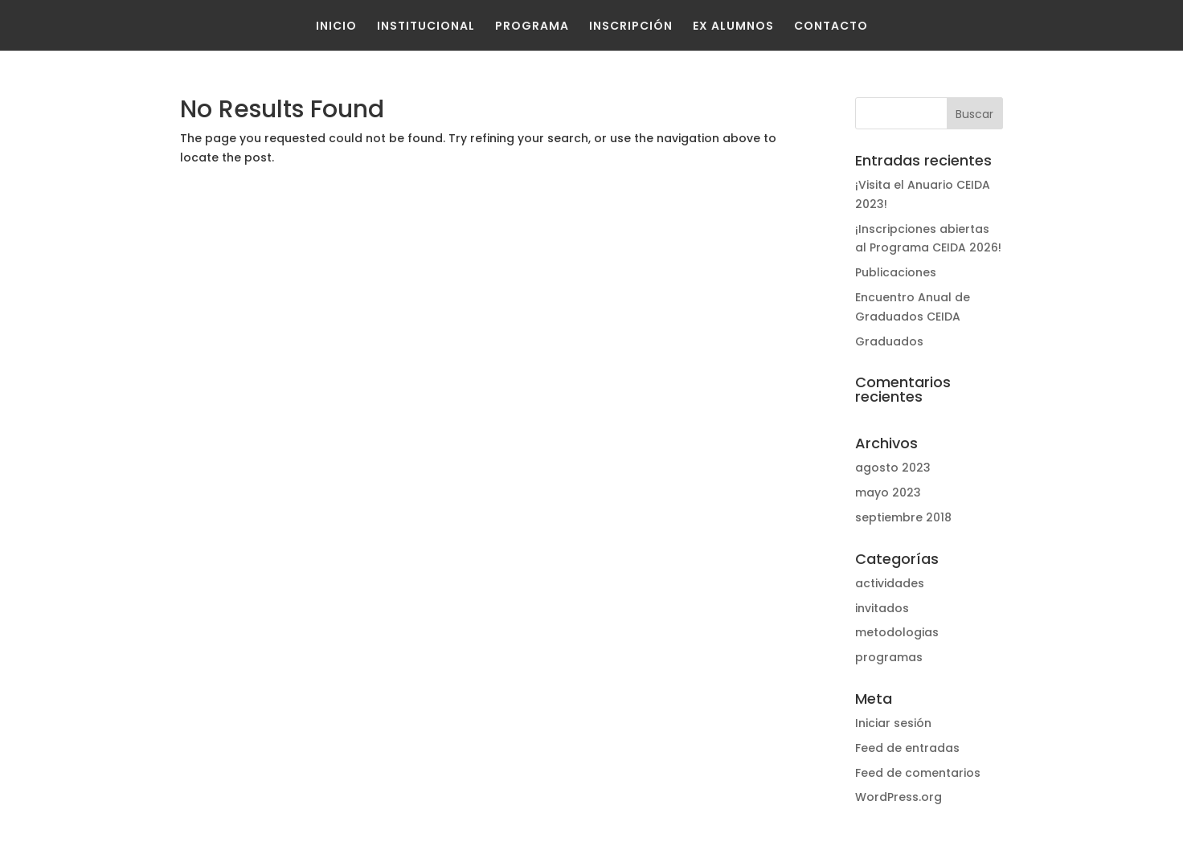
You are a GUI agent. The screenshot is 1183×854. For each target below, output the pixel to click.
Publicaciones (895, 272)
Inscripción (631, 26)
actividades (889, 583)
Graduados (889, 341)
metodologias (897, 632)
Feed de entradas (907, 748)
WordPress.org (898, 797)
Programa (532, 26)
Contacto (831, 26)
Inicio (336, 26)
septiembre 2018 (903, 517)
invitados (882, 608)
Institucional (426, 26)
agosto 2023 (893, 468)
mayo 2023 (888, 492)
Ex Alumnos (733, 26)
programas (889, 657)
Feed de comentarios (917, 773)
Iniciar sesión (893, 723)
